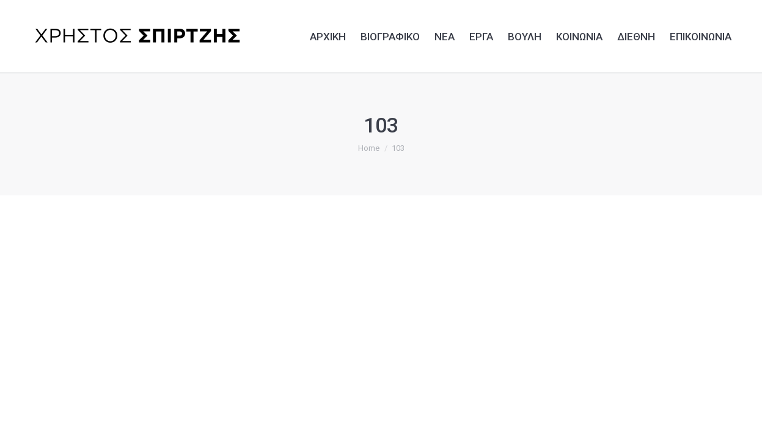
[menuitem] (328, 34)
